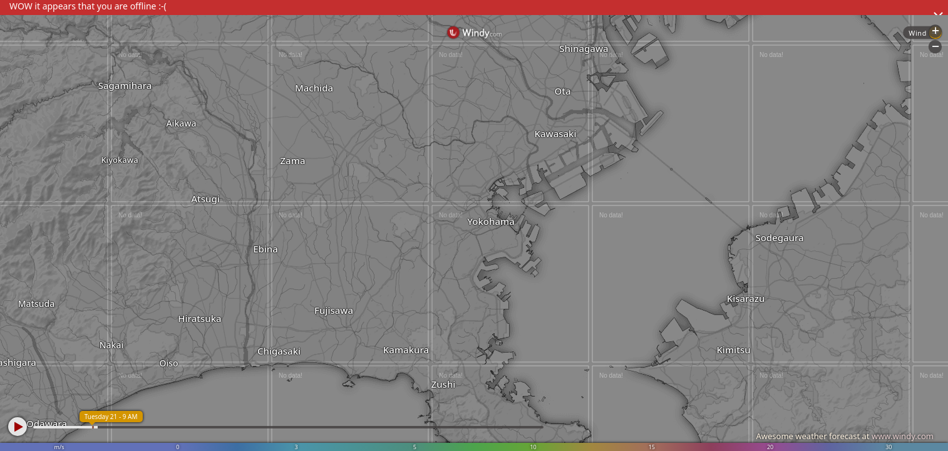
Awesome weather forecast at (845, 436)
